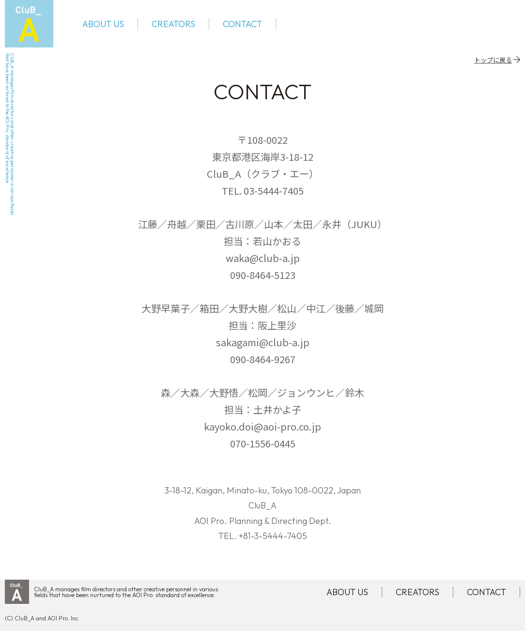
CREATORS (173, 24)
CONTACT (242, 24)
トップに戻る (493, 59)
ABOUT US (103, 24)
